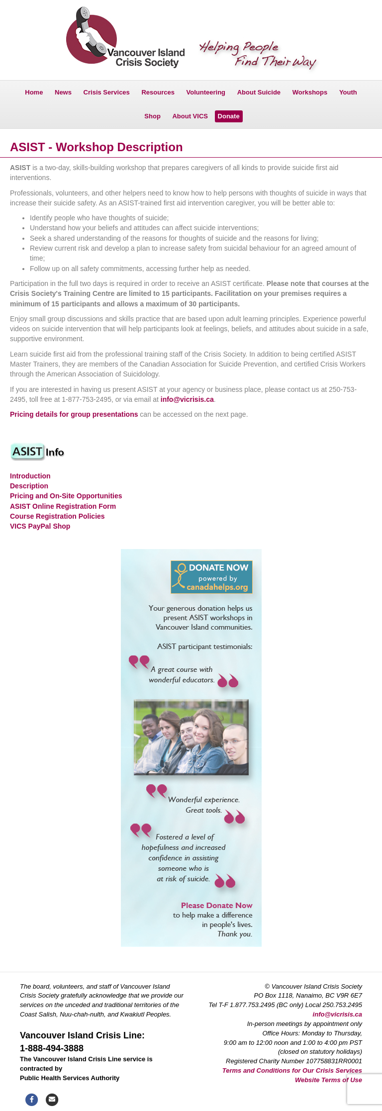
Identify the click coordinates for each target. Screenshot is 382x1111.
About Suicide (259, 92)
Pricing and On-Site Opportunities (66, 496)
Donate (229, 116)
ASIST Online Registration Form (63, 506)
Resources (157, 92)
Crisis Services (107, 92)
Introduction (30, 476)
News (63, 92)
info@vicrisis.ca (187, 399)
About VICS (190, 116)
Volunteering (206, 92)
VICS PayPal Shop (40, 526)
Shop (152, 116)
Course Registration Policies (57, 516)
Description (29, 486)
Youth (348, 92)
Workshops (310, 92)
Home (34, 92)
